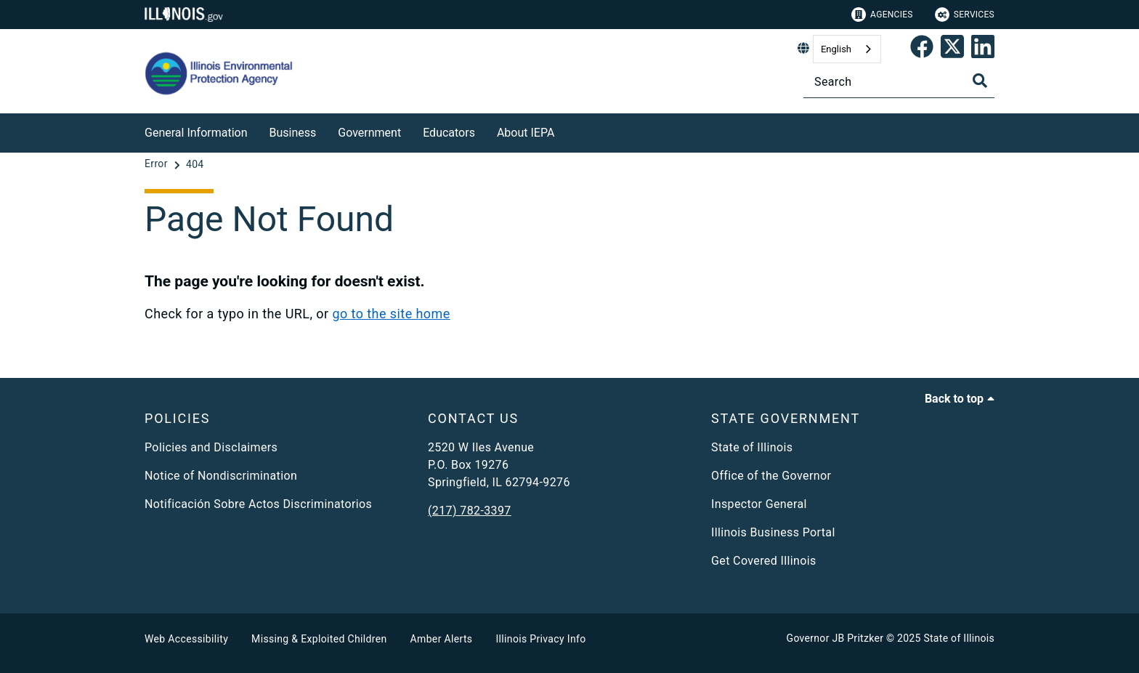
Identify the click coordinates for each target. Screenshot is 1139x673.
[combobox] (847, 49)
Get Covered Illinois (763, 561)
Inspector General (759, 504)
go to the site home (391, 313)
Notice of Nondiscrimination (221, 476)
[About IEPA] (565, 130)
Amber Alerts (441, 639)
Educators (449, 133)
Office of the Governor (771, 476)
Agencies (882, 14)
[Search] (898, 81)
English (836, 49)
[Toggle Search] (980, 80)
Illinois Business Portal (773, 532)
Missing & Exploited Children (318, 639)
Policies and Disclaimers (211, 447)
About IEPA (525, 133)
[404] (195, 164)
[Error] (158, 164)
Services (964, 14)
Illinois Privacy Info (540, 639)
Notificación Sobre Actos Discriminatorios (258, 504)
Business (293, 133)
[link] (921, 49)
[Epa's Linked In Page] (982, 49)
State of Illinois (752, 447)
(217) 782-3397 (469, 510)
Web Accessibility (186, 639)
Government (369, 133)
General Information (196, 133)
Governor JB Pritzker (835, 638)
